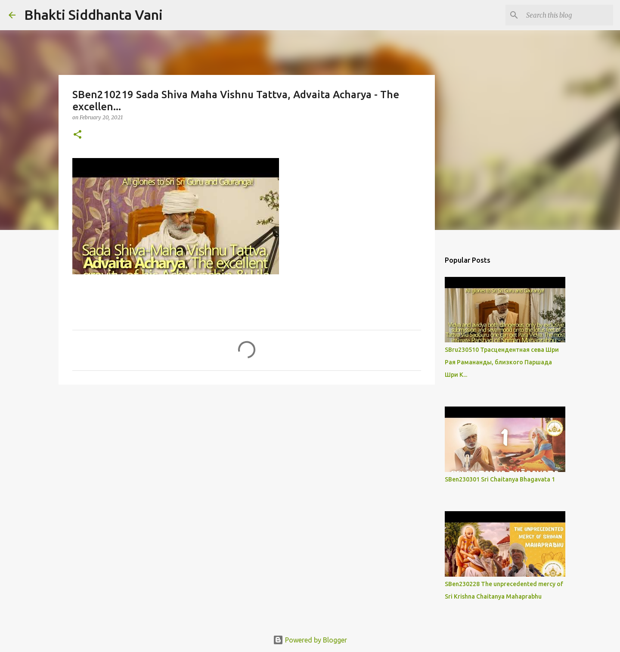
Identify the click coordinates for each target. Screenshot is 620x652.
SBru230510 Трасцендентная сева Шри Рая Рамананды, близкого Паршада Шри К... (502, 362)
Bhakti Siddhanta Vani (93, 14)
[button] (77, 135)
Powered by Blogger (310, 640)
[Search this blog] (568, 15)
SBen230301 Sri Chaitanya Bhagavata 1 (500, 479)
